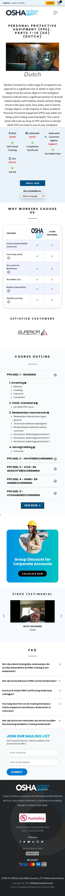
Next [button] (61, 615)
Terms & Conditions (19, 887)
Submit (17, 772)
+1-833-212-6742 (14, 3)
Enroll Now (32, 183)
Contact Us (32, 854)
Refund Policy (35, 887)
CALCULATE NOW (32, 573)
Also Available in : (32, 190)
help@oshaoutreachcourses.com (32, 827)
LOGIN (50, 3)
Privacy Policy (48, 887)
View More (32, 505)
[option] (32, 332)
